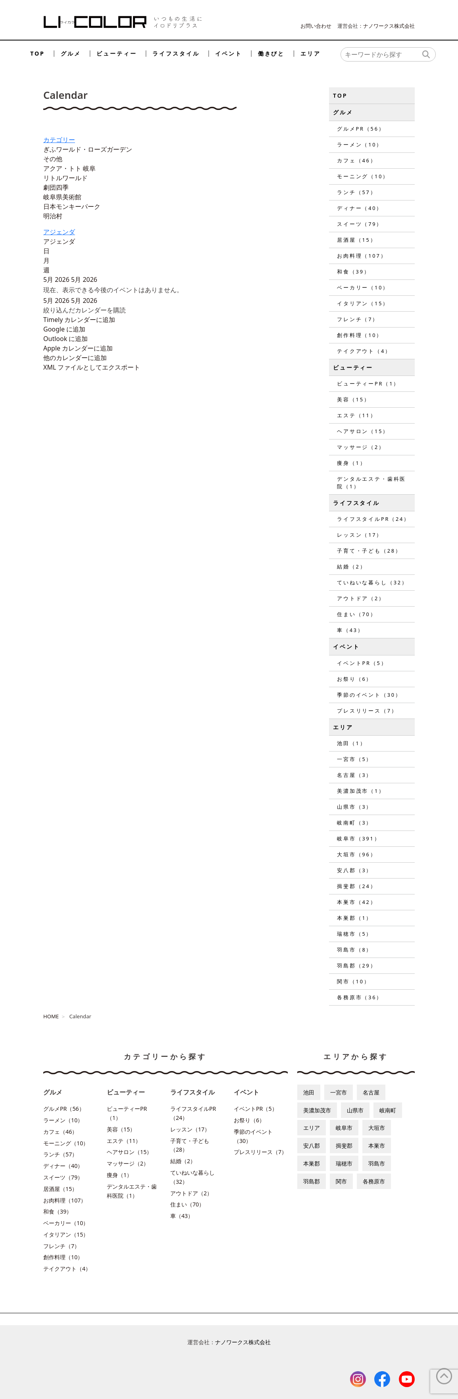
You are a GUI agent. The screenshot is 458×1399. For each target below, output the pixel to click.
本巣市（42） (356, 902)
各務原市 (374, 1181)
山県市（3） (354, 806)
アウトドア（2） (361, 598)
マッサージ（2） (361, 447)
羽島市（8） (354, 949)
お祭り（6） (354, 678)
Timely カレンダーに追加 (79, 319)
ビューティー (116, 53)
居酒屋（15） (356, 239)
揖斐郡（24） (356, 886)
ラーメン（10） (360, 144)
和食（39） (353, 271)
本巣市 (376, 1145)
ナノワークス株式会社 (389, 25)
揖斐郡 (344, 1145)
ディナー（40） (360, 208)
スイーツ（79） (360, 223)
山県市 (355, 1110)
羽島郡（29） (356, 965)
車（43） (350, 630)
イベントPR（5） (362, 663)
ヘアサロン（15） (363, 431)
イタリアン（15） (363, 303)
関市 (341, 1181)
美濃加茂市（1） (361, 790)
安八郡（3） (354, 870)
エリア (310, 53)
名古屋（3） (354, 775)
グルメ (71, 53)
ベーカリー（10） (363, 287)
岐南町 (387, 1110)
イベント (228, 53)
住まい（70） (356, 614)
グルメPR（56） (361, 128)
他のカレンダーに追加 (75, 357)
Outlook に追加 (65, 338)
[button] (84, 310)
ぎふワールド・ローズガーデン (87, 149)
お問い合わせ (315, 25)
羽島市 (376, 1163)
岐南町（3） (354, 822)
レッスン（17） (360, 534)
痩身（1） (351, 462)
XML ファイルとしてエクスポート (91, 367)
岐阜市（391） (359, 838)
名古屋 (371, 1092)
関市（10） (353, 981)
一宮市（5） (354, 759)
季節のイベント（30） (369, 694)
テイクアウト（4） (364, 351)
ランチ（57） (356, 192)
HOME (51, 1016)
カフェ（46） (356, 160)
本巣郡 (311, 1163)
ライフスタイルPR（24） (373, 518)
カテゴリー (59, 139)
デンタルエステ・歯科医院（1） (371, 482)
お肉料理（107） (362, 255)
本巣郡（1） (354, 917)
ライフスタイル (175, 53)
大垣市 (376, 1127)
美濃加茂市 (317, 1110)
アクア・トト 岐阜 (69, 168)
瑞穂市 (344, 1163)
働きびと (271, 53)
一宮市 (338, 1092)
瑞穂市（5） (354, 933)
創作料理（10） (360, 335)
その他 (52, 158)
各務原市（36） (360, 997)
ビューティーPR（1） (368, 383)
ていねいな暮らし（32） (372, 582)
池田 (308, 1092)
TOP (37, 53)
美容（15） (353, 399)
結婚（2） (351, 566)
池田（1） (351, 743)
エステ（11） (356, 415)
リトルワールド (65, 177)
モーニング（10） (363, 176)
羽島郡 (311, 1181)
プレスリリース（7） (367, 710)
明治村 (52, 216)
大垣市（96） (356, 854)
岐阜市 (344, 1127)
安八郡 (311, 1145)
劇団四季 (56, 187)
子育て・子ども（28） (369, 550)
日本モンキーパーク (71, 206)
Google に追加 (64, 329)
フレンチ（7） (358, 319)
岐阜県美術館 (62, 197)
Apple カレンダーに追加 (78, 348)
